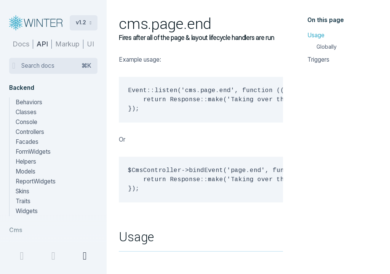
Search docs (56, 66)
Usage (315, 35)
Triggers (318, 59)
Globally (326, 46)
